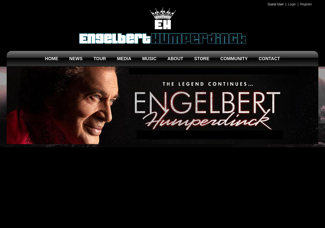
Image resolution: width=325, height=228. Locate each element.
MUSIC (149, 58)
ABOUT (175, 58)
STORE (201, 58)
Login (292, 4)
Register (306, 4)
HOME (51, 58)
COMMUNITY (234, 58)
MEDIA (124, 58)
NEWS (76, 58)
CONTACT (269, 58)
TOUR (100, 58)
